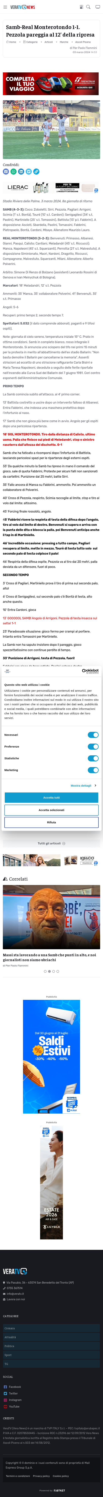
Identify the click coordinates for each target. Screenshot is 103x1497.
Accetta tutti (51, 797)
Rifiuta (51, 822)
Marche (64, 42)
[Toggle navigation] (5, 7)
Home (11, 42)
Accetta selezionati (51, 810)
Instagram (12, 1400)
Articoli (49, 42)
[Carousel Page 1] (45, 971)
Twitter (10, 1393)
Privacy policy (41, 1476)
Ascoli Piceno (83, 42)
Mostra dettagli (81, 785)
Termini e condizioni (18, 1476)
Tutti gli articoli (51, 843)
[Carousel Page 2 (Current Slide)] (49, 971)
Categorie (30, 42)
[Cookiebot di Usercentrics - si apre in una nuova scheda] (82, 671)
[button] (91, 7)
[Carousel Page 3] (53, 971)
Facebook (12, 1387)
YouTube (11, 1406)
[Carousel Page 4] (57, 971)
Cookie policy (61, 1476)
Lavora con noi (14, 1299)
